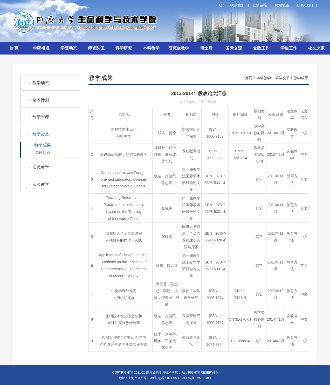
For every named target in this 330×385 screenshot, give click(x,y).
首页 (248, 78)
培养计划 (40, 100)
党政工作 (261, 48)
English (305, 5)
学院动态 (68, 48)
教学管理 (40, 117)
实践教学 (40, 167)
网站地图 (282, 5)
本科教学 (151, 48)
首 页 (13, 48)
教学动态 (40, 83)
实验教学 (40, 184)
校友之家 (316, 48)
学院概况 (41, 48)
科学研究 (123, 48)
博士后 (206, 48)
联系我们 (237, 5)
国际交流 (233, 48)
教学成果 (42, 145)
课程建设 (42, 152)
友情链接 (259, 5)
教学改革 (40, 134)
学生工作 (288, 48)
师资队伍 (96, 48)
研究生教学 (178, 48)
